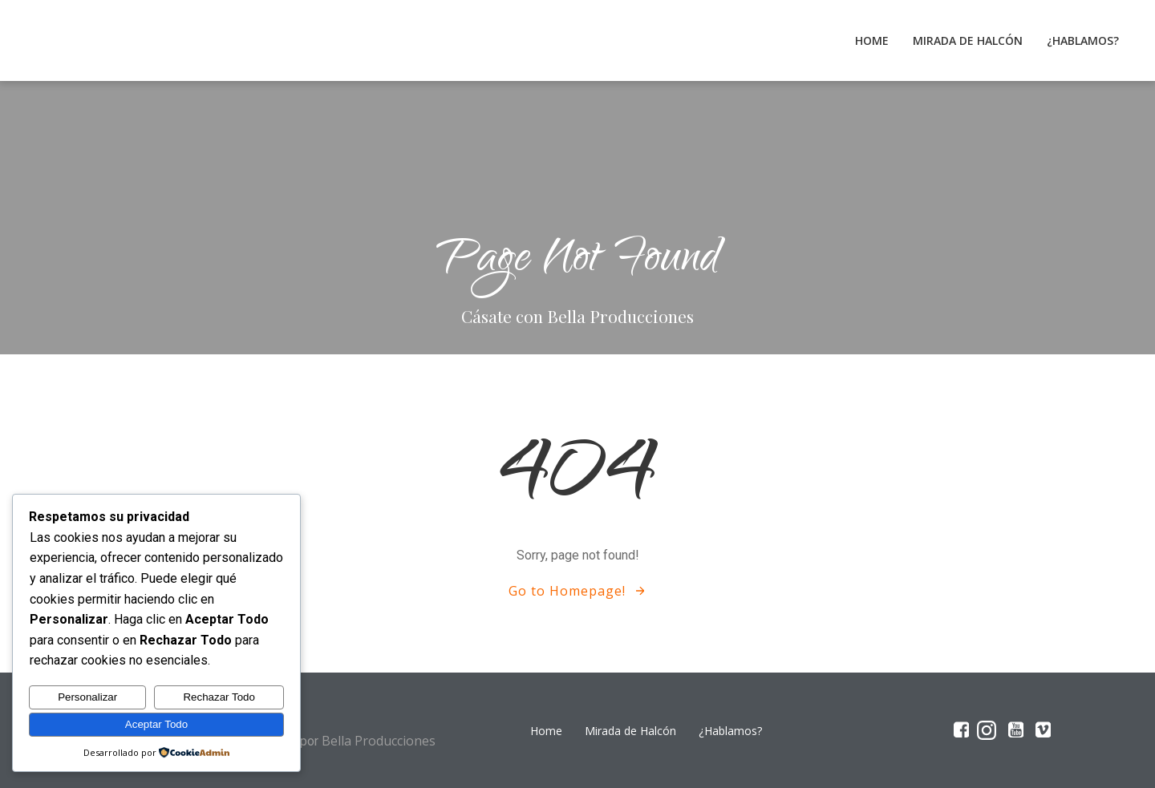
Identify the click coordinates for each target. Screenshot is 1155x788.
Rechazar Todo (218, 697)
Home (872, 40)
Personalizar (87, 697)
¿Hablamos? (1083, 40)
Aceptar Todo (156, 724)
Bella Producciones (379, 741)
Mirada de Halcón (968, 40)
